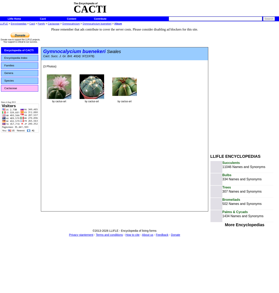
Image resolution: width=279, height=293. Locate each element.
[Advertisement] (235, 87)
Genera (8, 73)
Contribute (100, 18)
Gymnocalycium (71, 23)
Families (9, 65)
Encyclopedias (18, 23)
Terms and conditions (109, 234)
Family (41, 23)
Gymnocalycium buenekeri (97, 23)
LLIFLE (4, 23)
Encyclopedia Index (15, 57)
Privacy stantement (81, 234)
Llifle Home (14, 18)
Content (71, 18)
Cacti (43, 18)
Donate (175, 234)
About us (147, 234)
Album (118, 23)
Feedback (162, 234)
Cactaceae (54, 23)
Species (9, 80)
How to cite (132, 234)
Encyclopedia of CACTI (19, 50)
